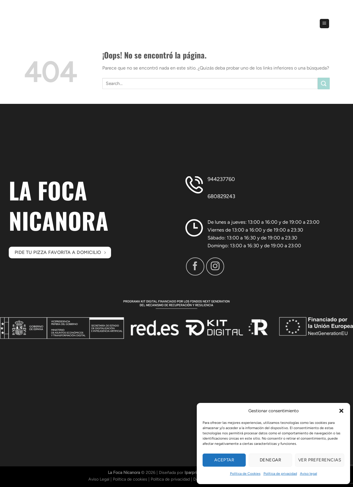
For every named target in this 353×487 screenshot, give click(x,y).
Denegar (270, 460)
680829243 (221, 196)
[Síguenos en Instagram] (215, 266)
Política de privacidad (280, 474)
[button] (341, 411)
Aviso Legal (98, 479)
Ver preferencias (319, 460)
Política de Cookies (245, 474)
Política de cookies (130, 479)
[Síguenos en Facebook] (195, 266)
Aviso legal (308, 474)
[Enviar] (323, 83)
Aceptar (224, 460)
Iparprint (193, 472)
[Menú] (324, 24)
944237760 (221, 179)
